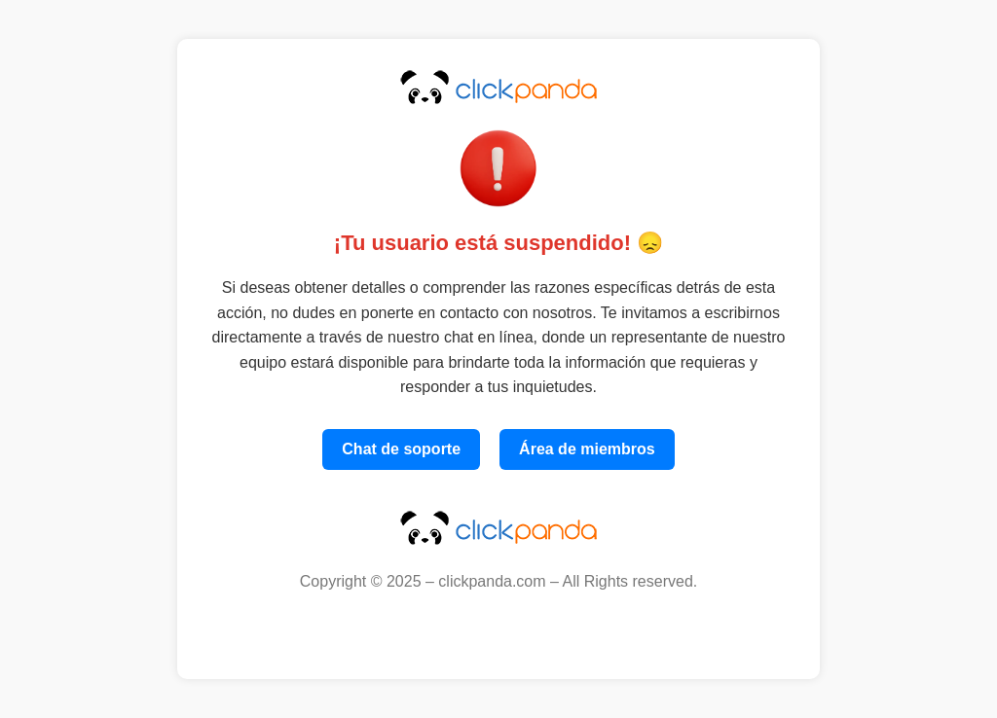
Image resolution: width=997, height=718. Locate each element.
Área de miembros (587, 449)
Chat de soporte (401, 449)
